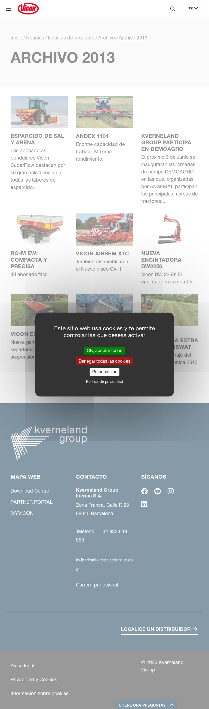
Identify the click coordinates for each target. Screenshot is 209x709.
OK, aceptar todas (104, 350)
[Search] (172, 9)
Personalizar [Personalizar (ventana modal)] (104, 372)
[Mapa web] (8, 8)
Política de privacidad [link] (104, 381)
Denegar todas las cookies (104, 361)
